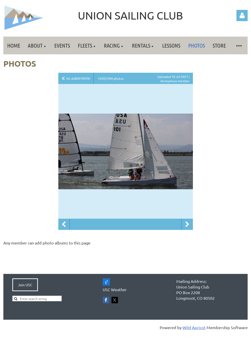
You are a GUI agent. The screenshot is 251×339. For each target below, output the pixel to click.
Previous (64, 224)
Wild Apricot (194, 327)
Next (187, 224)
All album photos (78, 78)
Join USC (25, 284)
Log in (242, 15)
